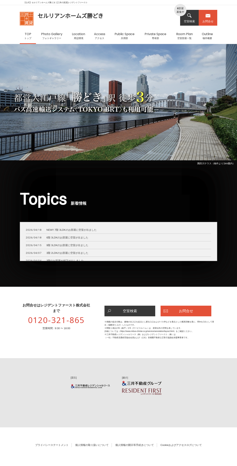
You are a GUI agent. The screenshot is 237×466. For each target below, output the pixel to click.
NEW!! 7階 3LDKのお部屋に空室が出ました (61, 230)
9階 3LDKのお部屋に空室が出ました (57, 245)
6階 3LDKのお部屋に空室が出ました (57, 238)
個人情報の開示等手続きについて (134, 445)
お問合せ (207, 18)
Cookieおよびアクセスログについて (181, 445)
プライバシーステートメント (52, 445)
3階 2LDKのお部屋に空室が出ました (57, 253)
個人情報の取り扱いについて (92, 445)
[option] (118, 105)
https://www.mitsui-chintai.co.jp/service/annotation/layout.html (147, 331)
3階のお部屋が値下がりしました (55, 261)
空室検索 (189, 18)
